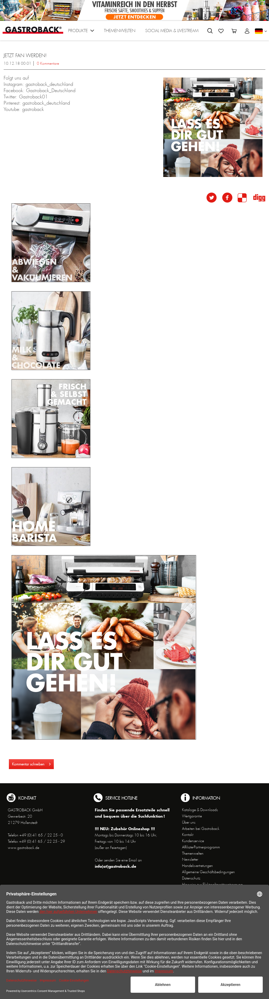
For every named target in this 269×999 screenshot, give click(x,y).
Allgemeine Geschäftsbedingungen (208, 872)
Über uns (188, 822)
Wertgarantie (192, 816)
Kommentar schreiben (31, 763)
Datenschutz (191, 878)
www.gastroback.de (23, 847)
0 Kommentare (48, 63)
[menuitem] (81, 31)
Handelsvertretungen (197, 865)
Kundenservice (193, 841)
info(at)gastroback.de (115, 866)
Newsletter (190, 859)
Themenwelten (192, 853)
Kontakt (187, 834)
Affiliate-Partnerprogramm (201, 847)
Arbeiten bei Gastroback (200, 828)
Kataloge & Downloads (200, 809)
